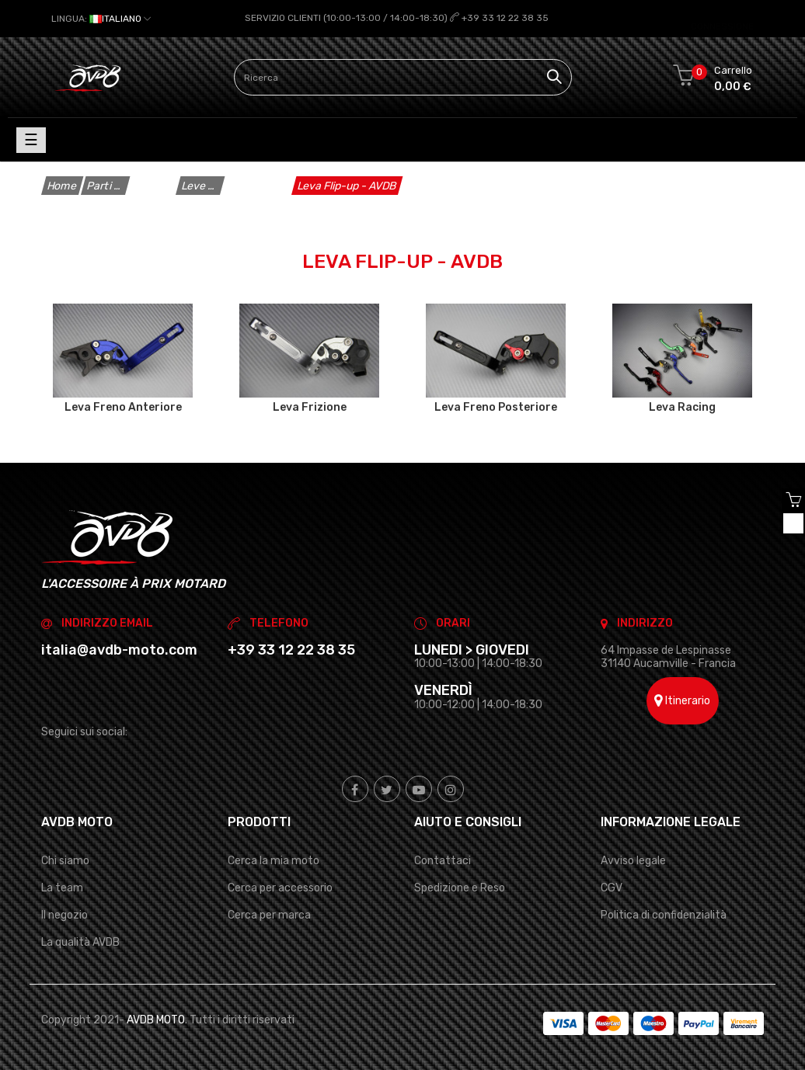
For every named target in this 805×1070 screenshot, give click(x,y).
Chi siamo (65, 860)
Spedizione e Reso (459, 888)
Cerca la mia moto (273, 860)
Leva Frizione (310, 407)
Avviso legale (633, 860)
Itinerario (682, 700)
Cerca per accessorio (280, 888)
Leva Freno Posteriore (495, 407)
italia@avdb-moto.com (119, 649)
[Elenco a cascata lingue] (101, 18)
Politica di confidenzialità (664, 915)
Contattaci (442, 860)
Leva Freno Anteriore (123, 407)
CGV (611, 888)
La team (62, 888)
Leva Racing (682, 407)
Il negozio (64, 915)
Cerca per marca (269, 915)
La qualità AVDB (80, 942)
